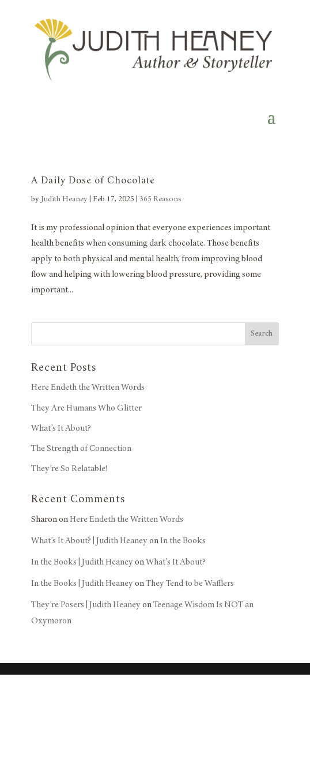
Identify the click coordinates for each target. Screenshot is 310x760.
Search (262, 334)
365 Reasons (160, 199)
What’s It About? (61, 428)
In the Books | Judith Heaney (82, 562)
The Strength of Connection (81, 448)
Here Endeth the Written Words (88, 387)
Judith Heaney (64, 199)
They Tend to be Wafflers (190, 583)
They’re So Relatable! (69, 468)
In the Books (183, 540)
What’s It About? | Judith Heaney (89, 540)
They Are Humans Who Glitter (86, 408)
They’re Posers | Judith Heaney (86, 604)
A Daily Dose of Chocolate (93, 181)
